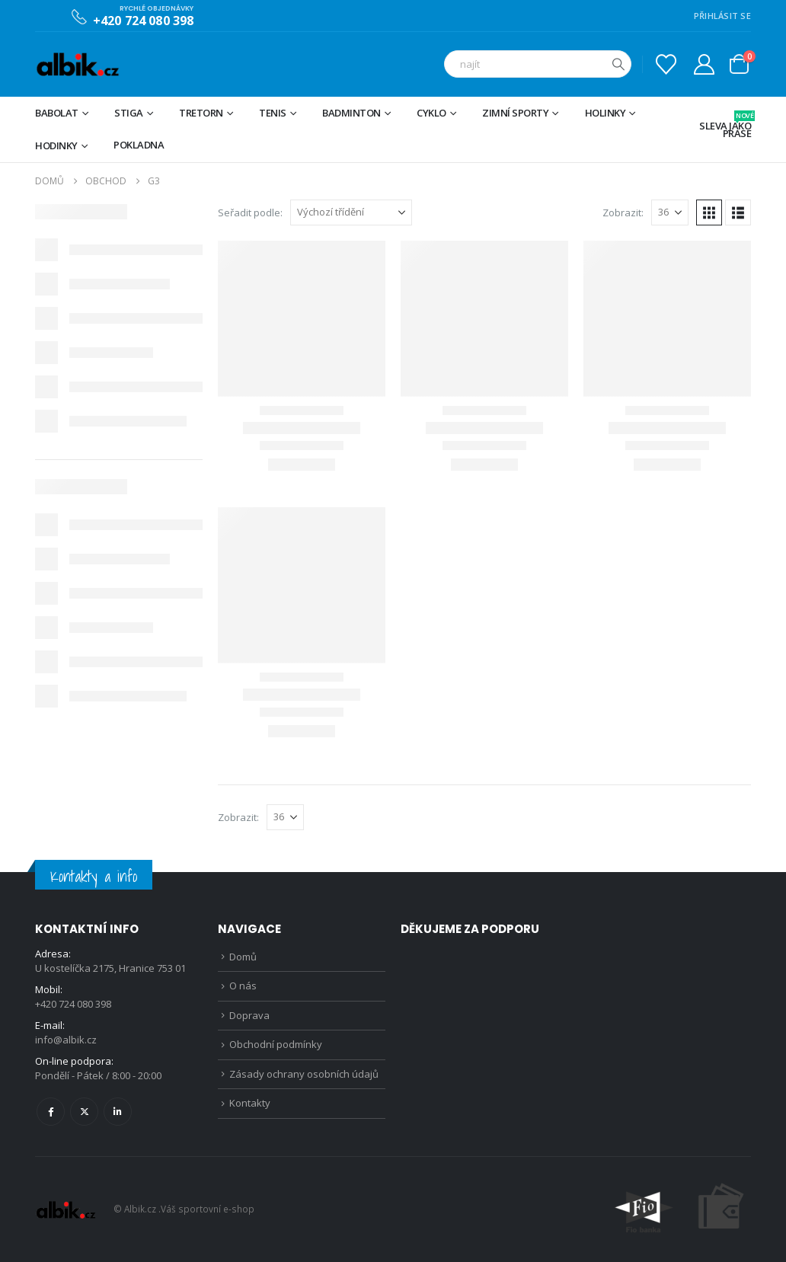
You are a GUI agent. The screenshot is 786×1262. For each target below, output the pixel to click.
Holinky (605, 113)
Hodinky (56, 145)
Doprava (249, 1015)
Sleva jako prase (725, 125)
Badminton (351, 113)
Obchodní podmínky (275, 1044)
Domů (243, 956)
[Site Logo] (77, 64)
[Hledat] (618, 64)
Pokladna (138, 145)
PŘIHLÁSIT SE (722, 15)
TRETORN (201, 113)
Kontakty (249, 1103)
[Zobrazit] (670, 212)
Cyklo (431, 113)
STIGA (128, 113)
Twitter (84, 1111)
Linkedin (118, 1111)
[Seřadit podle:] (351, 212)
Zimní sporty (515, 113)
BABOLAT (56, 113)
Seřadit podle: (250, 212)
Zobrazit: (623, 212)
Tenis (272, 113)
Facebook (51, 1111)
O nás (243, 985)
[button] (709, 212)
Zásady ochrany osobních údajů (304, 1074)
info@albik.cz (66, 1039)
